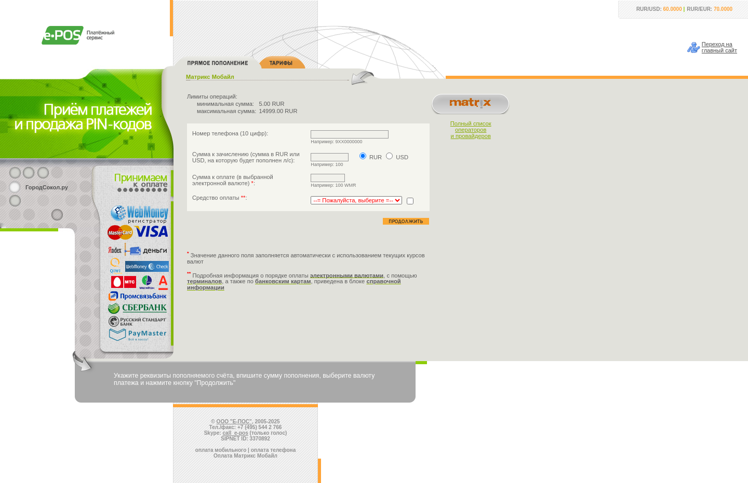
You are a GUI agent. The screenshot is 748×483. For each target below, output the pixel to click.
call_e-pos (235, 433)
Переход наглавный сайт (719, 47)
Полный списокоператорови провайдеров (470, 129)
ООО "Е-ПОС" (234, 421)
